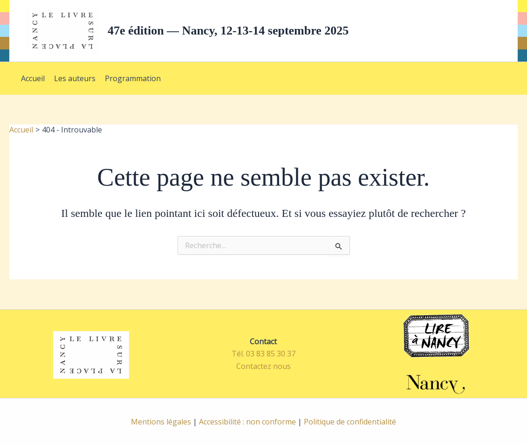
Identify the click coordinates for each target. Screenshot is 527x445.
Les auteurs (75, 78)
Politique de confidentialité (350, 422)
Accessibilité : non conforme (247, 422)
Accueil (33, 78)
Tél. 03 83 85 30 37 (263, 353)
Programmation (133, 78)
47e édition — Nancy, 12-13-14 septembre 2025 (228, 30)
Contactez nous (263, 366)
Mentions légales (161, 422)
